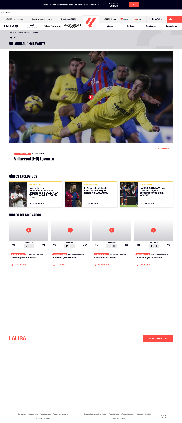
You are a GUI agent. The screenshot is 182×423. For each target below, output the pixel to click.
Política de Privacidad (143, 414)
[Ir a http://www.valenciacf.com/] (170, 12)
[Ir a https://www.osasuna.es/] (34, 12)
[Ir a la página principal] (91, 28)
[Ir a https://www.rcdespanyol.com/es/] (110, 12)
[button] (11, 26)
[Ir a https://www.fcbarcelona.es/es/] (59, 12)
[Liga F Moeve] (52, 26)
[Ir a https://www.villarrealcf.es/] (179, 12)
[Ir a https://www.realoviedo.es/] (145, 12)
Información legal (127, 414)
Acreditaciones (45, 414)
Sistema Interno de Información (95, 414)
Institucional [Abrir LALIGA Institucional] (14, 19)
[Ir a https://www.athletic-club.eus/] (16, 12)
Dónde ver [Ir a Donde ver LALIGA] (68, 19)
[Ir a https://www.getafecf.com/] (68, 12)
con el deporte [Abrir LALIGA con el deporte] (42, 19)
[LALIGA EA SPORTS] (11, 26)
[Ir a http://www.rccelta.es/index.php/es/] (102, 12)
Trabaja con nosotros (60, 414)
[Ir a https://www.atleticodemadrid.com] (25, 12)
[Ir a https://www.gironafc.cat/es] (76, 12)
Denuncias (22, 414)
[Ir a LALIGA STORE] (130, 19)
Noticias (130, 26)
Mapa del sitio (33, 414)
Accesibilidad (114, 414)
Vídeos (110, 26)
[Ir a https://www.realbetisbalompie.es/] (128, 12)
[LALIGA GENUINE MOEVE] (73, 26)
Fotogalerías (171, 26)
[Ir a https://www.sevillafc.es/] (162, 12)
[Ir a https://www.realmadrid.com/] (136, 12)
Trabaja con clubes (43, 418)
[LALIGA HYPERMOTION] (31, 26)
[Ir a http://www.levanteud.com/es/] (85, 12)
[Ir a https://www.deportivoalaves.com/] (42, 12)
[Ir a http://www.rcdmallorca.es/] (119, 12)
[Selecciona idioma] (156, 19)
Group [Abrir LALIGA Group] (110, 19)
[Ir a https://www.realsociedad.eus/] (153, 12)
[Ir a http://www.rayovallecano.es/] (93, 12)
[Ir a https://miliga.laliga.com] (174, 19)
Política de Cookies (118, 418)
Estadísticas (151, 26)
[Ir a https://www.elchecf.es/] (51, 12)
